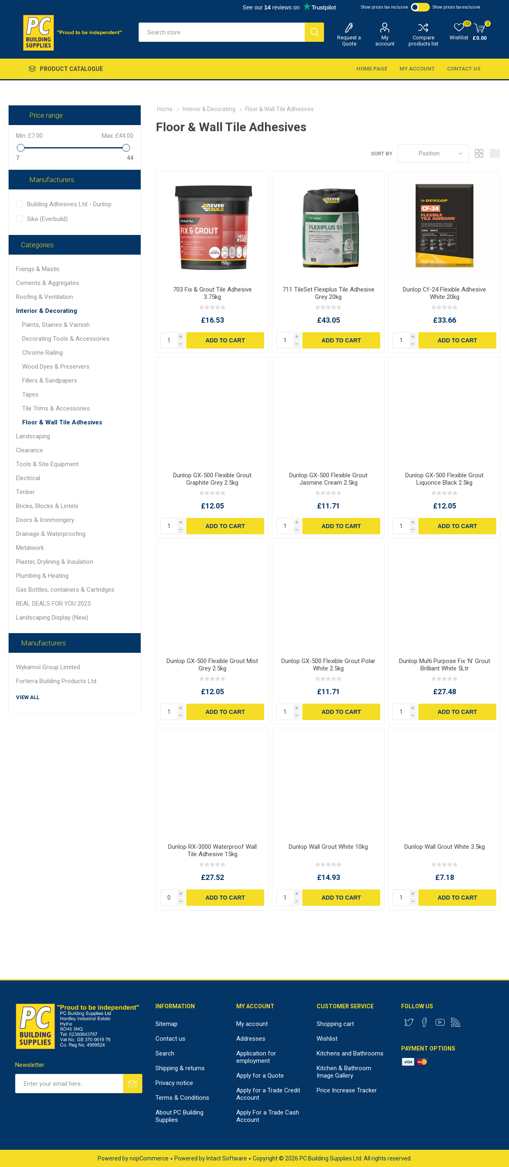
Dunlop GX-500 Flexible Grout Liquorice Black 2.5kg (444, 479)
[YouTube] (440, 1022)
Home (165, 109)
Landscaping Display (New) (52, 617)
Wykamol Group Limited (48, 667)
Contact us (463, 69)
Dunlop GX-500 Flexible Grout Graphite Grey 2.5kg (212, 479)
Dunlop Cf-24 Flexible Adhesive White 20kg (444, 293)
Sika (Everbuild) (47, 219)
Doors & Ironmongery (45, 520)
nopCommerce (149, 1158)
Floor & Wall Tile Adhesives (62, 422)
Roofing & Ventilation (44, 297)
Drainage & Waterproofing (50, 534)
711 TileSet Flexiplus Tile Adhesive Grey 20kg (328, 293)
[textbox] (222, 32)
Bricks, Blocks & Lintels (47, 506)
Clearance (29, 450)
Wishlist (327, 1038)
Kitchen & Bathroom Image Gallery (344, 1071)
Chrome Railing (42, 352)
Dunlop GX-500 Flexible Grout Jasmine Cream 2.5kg (328, 479)
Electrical (28, 478)
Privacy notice (174, 1083)
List (494, 153)
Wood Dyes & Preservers (55, 366)
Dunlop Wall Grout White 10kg (328, 846)
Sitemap (166, 1024)
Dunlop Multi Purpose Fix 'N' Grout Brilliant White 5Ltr (444, 664)
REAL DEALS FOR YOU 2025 (53, 603)
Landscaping (33, 436)
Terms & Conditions (182, 1097)
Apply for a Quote (260, 1075)
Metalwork (30, 548)
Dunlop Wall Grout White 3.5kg (444, 846)
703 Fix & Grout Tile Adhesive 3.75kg (212, 293)
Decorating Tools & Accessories (66, 338)
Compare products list (423, 40)
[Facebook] (424, 1022)
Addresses (250, 1038)
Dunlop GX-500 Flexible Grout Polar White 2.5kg (328, 664)
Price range (46, 115)
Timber (25, 492)
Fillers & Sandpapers (49, 380)
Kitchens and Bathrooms (350, 1053)
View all (27, 697)
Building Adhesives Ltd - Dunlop (69, 204)
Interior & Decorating (46, 311)
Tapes (30, 394)
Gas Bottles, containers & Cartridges (65, 589)
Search (164, 1053)
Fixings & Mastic (38, 269)
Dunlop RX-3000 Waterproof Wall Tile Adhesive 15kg (212, 850)
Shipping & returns (180, 1068)
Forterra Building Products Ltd (56, 681)
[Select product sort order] (433, 153)
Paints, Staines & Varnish (56, 324)
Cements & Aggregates (47, 283)
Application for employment (256, 1057)
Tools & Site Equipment (47, 464)
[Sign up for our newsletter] (69, 1083)
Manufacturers (51, 180)
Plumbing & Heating (42, 575)
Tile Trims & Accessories (56, 408)
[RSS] (455, 1022)
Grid (479, 153)
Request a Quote (349, 40)
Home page (371, 69)
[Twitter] (408, 1022)
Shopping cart (335, 1024)
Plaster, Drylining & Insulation (54, 561)
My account (385, 40)
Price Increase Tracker (347, 1090)
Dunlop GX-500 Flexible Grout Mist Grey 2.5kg (212, 664)
